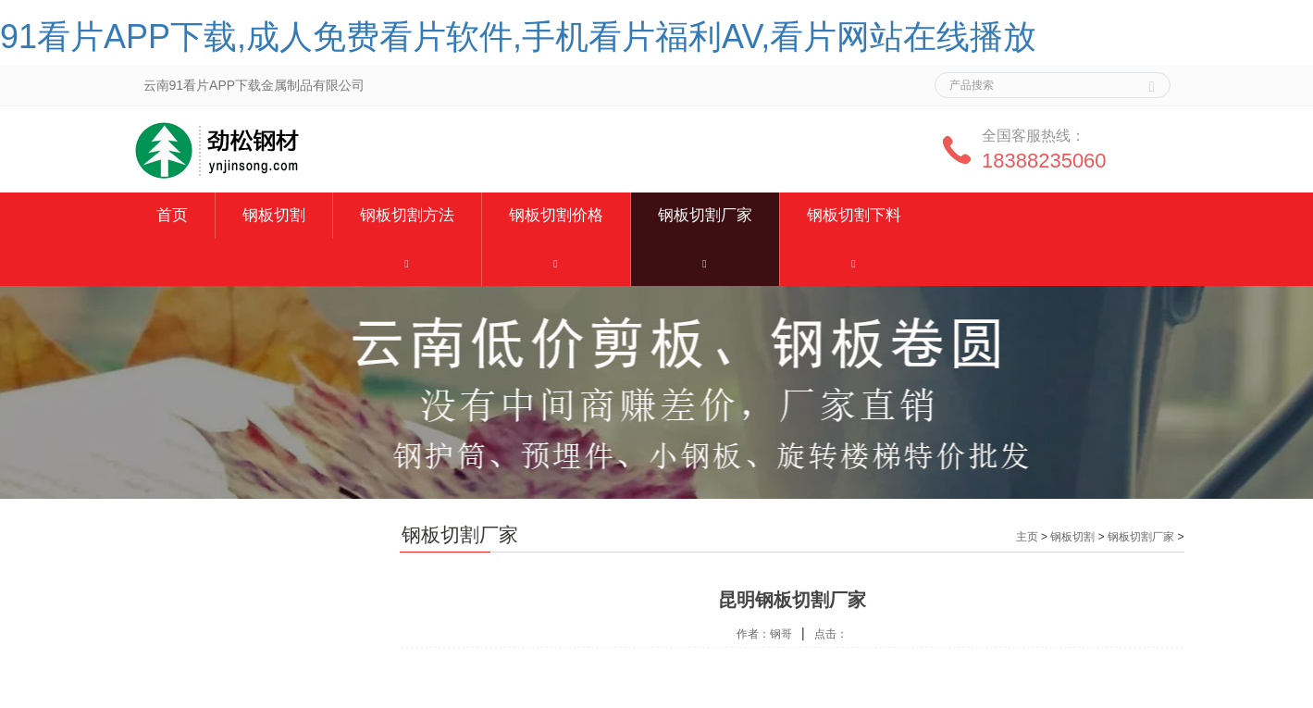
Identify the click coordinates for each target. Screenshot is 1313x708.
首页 (172, 215)
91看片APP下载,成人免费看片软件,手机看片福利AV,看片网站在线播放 (518, 37)
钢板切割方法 (407, 215)
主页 (1027, 536)
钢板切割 (273, 215)
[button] (407, 262)
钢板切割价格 (556, 215)
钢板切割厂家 (705, 215)
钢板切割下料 (854, 215)
